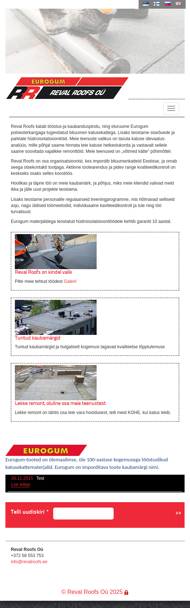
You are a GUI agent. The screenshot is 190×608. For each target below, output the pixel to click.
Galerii (70, 281)
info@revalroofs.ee (29, 561)
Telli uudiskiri (30, 512)
